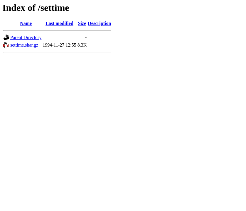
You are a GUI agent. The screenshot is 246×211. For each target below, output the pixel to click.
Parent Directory (25, 37)
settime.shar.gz (24, 44)
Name (26, 23)
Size (82, 23)
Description (99, 23)
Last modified (59, 23)
